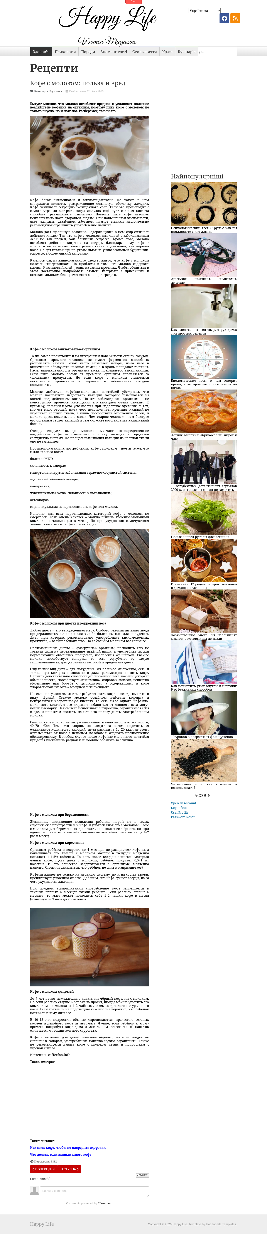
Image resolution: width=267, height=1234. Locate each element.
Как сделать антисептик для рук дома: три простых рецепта (204, 331)
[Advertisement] (89, 310)
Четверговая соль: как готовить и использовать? (204, 786)
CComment (105, 1203)
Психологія (65, 52)
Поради (88, 52)
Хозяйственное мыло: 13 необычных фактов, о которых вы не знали (204, 637)
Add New (142, 1175)
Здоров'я (41, 52)
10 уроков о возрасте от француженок (202, 736)
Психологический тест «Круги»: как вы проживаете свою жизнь (204, 230)
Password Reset (183, 817)
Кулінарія (187, 52)
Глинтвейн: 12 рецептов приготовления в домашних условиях (204, 586)
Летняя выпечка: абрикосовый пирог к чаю (204, 437)
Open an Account (183, 803)
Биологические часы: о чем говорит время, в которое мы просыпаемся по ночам (204, 384)
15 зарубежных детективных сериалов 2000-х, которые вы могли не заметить (204, 488)
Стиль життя (144, 52)
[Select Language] (205, 10)
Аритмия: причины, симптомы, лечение (204, 280)
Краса (167, 52)
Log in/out (179, 808)
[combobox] (213, 51)
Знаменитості (114, 52)
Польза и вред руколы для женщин (200, 537)
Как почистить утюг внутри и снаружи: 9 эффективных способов (204, 688)
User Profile (180, 812)
